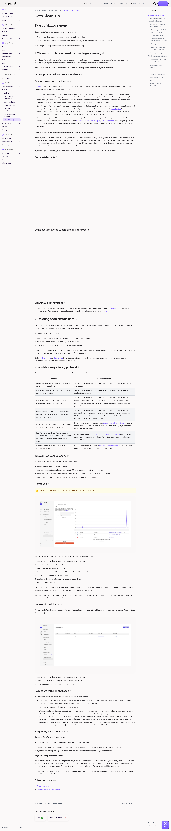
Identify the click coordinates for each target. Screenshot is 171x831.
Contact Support (153, 823)
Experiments (6, 57)
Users (11, 63)
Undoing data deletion (157, 74)
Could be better (58, 817)
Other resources (155, 89)
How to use (153, 71)
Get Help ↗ (5, 157)
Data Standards (9, 102)
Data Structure (11, 32)
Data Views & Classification (8, 97)
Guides (93, 4)
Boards (11, 50)
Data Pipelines (11, 142)
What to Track (7, 17)
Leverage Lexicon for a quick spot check (157, 25)
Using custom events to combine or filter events (158, 48)
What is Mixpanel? (8, 14)
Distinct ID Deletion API (108, 446)
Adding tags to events (158, 44)
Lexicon (6, 93)
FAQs (113, 4)
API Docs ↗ (122, 4)
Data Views (58, 358)
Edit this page (152, 826)
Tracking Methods (11, 29)
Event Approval (9, 105)
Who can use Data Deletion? (156, 66)
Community (11, 153)
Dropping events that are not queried (158, 31)
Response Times (8, 160)
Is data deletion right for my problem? (158, 61)
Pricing (11, 130)
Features (11, 70)
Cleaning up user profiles (158, 53)
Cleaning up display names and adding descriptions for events (159, 38)
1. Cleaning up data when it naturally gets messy (157, 20)
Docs (85, 4)
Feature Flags (11, 53)
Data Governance (11, 90)
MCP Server (6, 78)
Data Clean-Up (9, 120)
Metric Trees (6, 60)
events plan (116, 109)
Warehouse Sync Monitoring (9, 115)
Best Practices (11, 39)
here (105, 311)
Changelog (103, 4)
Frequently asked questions (156, 84)
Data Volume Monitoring (8, 110)
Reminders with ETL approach (156, 79)
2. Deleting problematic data (158, 56)
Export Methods (7, 138)
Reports (11, 47)
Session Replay (11, 66)
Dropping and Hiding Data (113, 423)
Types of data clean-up (156, 15)
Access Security (11, 123)
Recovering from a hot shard (48, 790)
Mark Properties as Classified (108, 434)
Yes (40, 817)
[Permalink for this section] (68, 25)
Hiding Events (45, 358)
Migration (11, 35)
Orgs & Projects (11, 87)
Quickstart (11, 20)
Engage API (115, 308)
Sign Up (163, 3)
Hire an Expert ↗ (7, 163)
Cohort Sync (11, 145)
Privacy (11, 127)
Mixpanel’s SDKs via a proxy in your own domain (95, 121)
